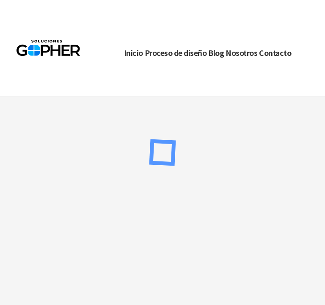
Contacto (275, 52)
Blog (216, 52)
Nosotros (241, 52)
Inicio (133, 52)
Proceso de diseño (176, 52)
